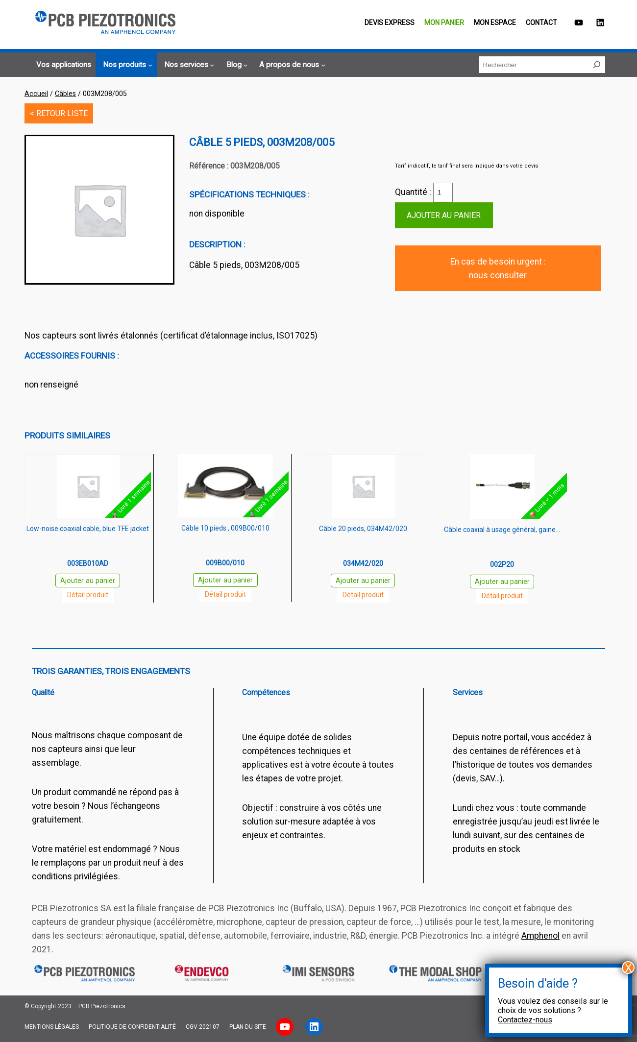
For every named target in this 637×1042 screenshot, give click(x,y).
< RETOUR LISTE (59, 113)
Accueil (36, 93)
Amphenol (540, 936)
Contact (541, 22)
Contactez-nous (525, 1019)
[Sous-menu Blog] (235, 65)
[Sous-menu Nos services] (188, 65)
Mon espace (495, 22)
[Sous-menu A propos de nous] (290, 65)
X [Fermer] (628, 967)
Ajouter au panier (444, 215)
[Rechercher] (596, 64)
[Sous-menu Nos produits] (126, 65)
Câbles (65, 93)
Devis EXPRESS (390, 22)
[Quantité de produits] (443, 192)
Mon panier (444, 22)
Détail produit (87, 595)
